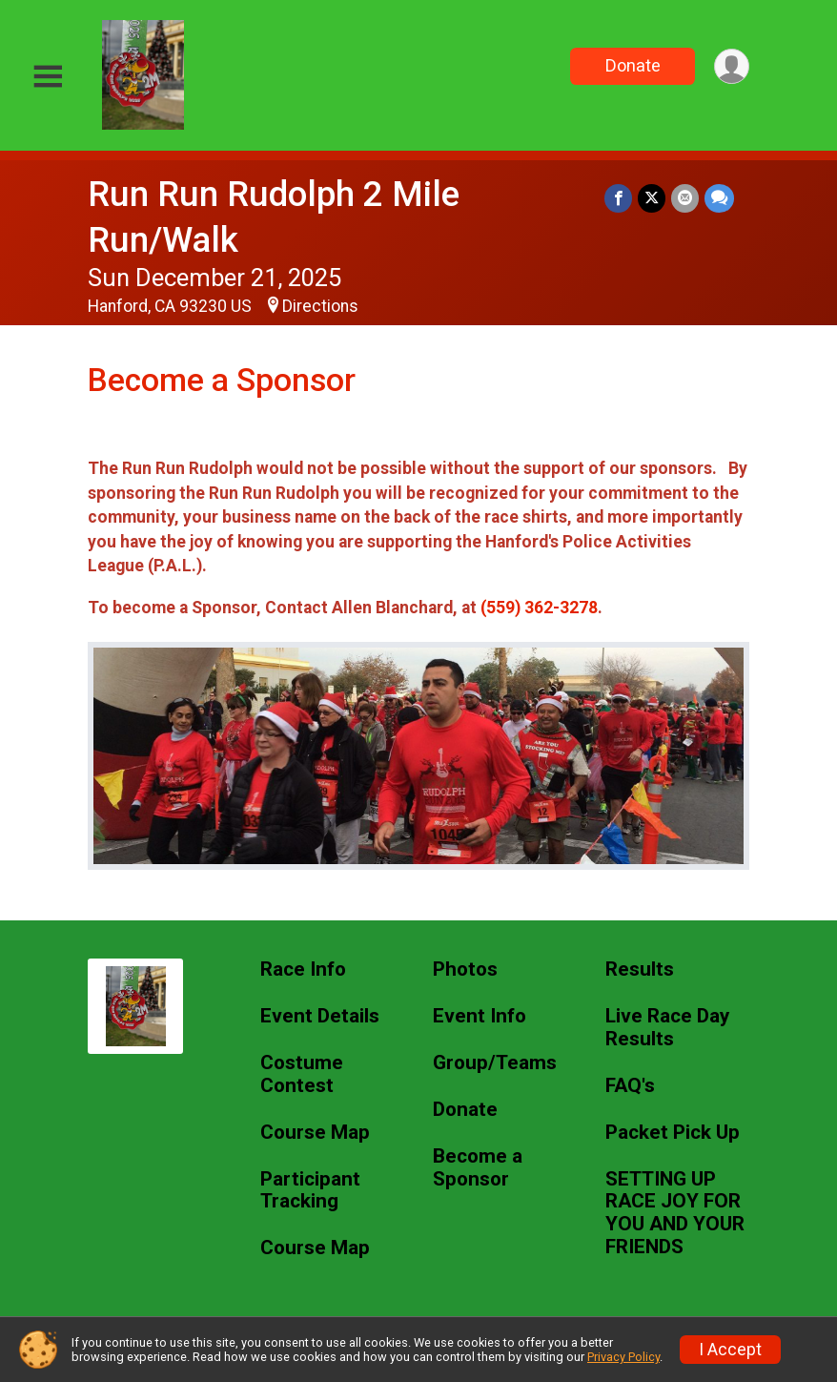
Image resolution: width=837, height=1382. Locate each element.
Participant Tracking (310, 1190)
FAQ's (630, 1086)
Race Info (303, 969)
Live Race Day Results (667, 1027)
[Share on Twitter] (651, 198)
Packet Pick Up (672, 1133)
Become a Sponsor (477, 1167)
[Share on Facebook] (618, 198)
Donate (633, 65)
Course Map (315, 1133)
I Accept (730, 1349)
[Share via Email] (685, 198)
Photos (465, 969)
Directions (320, 306)
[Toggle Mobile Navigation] (48, 76)
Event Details (319, 1016)
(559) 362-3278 (539, 607)
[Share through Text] (719, 198)
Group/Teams (495, 1063)
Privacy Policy (623, 1357)
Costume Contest (301, 1074)
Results (639, 969)
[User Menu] (731, 66)
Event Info (479, 1016)
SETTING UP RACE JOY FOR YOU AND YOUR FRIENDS (675, 1213)
